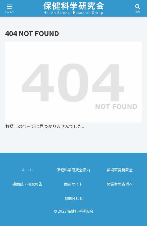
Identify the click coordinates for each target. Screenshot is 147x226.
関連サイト (73, 184)
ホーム (27, 169)
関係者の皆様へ (120, 184)
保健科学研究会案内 (73, 169)
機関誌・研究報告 (27, 184)
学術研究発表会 (120, 169)
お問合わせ (73, 198)
